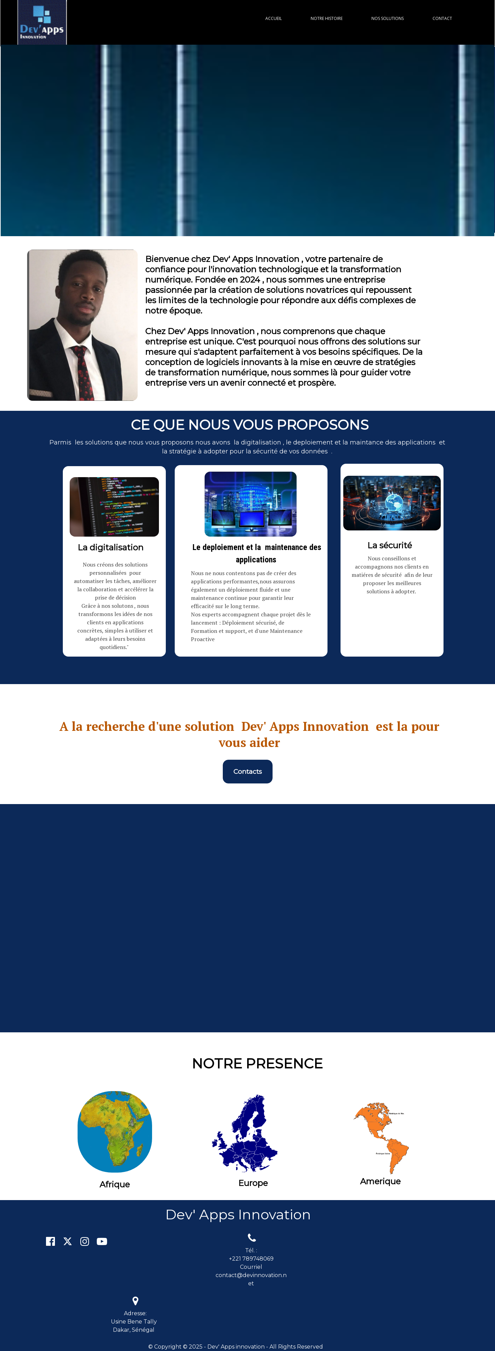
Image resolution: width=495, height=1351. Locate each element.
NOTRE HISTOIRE (327, 18)
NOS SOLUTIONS (387, 18)
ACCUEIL (273, 18)
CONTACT (442, 18)
